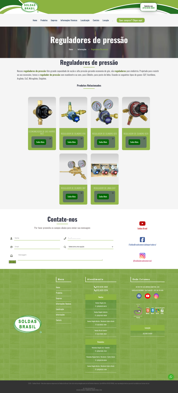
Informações (82, 49)
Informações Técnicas (69, 20)
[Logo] (27, 324)
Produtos (44, 20)
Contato (96, 20)
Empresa (54, 20)
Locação (106, 20)
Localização (85, 20)
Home (35, 20)
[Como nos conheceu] (90, 246)
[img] (138, 311)
